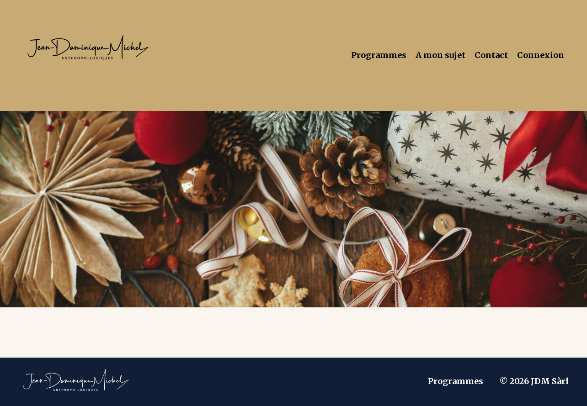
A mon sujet (440, 55)
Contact (491, 55)
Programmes (378, 55)
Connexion (540, 55)
